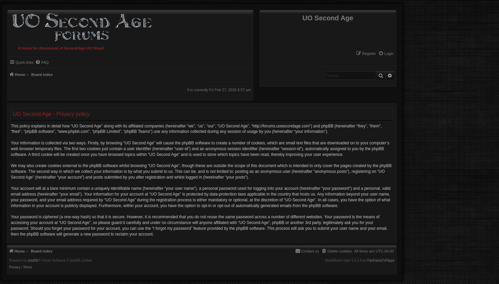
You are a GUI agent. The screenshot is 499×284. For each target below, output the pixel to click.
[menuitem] (386, 53)
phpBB (33, 260)
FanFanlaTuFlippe (381, 260)
